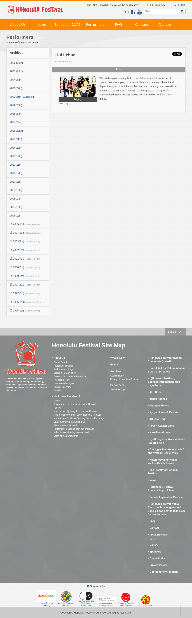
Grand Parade (61, 362)
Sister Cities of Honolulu (66, 425)
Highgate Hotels (158, 405)
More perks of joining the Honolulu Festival (75, 411)
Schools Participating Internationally (72, 432)
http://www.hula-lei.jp (64, 62)
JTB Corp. (155, 392)
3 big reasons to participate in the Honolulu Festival (75, 406)
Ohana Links (156, 558)
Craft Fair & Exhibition (65, 373)
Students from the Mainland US (70, 422)
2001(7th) (25, 258)
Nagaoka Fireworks (63, 365)
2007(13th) (16, 207)
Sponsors (154, 551)
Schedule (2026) (68, 24)
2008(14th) (16, 198)
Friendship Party (62, 380)
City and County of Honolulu (66, 599)
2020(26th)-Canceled (22, 96)
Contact (141, 24)
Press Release (157, 534)
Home (9, 42)
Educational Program (64, 383)
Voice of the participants (66, 436)
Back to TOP (175, 331)
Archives (115, 371)
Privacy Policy (157, 565)
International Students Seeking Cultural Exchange (79, 418)
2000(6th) (25, 267)
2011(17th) (16, 173)
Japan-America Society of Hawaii (106, 602)
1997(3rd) (25, 293)
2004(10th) (25, 232)
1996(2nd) (25, 302)
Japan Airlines (157, 398)
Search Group (117, 389)
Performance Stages (64, 369)
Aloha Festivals (145, 601)
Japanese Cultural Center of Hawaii (126, 600)
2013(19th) (16, 156)
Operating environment (163, 571)
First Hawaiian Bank (161, 425)
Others (57, 400)
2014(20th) (16, 147)
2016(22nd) (16, 130)
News (41, 24)
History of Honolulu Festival (124, 379)
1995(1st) (25, 310)
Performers (95, 24)
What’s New (117, 357)
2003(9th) (25, 241)
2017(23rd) (16, 122)
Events (114, 364)
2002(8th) (25, 250)
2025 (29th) (16, 71)
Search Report (117, 375)
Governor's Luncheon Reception (70, 376)
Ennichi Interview (62, 387)
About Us (18, 24)
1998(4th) (25, 284)
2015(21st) (16, 139)
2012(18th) (16, 164)
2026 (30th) (16, 62)
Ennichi (57, 390)
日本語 (180, 5)
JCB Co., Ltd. (157, 419)
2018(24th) (16, 113)
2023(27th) (16, 88)
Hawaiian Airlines (159, 432)
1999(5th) (25, 276)
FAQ (118, 24)
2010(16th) (16, 181)
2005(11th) (25, 224)
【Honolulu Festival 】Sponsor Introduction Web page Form (164, 382)
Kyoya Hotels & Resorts (163, 412)
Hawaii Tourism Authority (46, 598)
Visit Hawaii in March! (66, 396)
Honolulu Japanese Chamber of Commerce (86, 599)
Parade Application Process (165, 497)
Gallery (153, 539)
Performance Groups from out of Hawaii (74, 429)
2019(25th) (16, 105)
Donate (165, 24)
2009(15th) (16, 190)
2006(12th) (16, 215)
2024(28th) (16, 79)
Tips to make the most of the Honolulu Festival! (77, 414)
